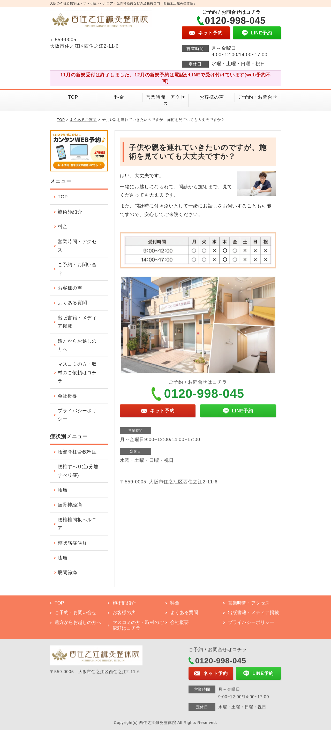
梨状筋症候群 (72, 543)
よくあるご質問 (83, 120)
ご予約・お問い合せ (77, 269)
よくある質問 (72, 302)
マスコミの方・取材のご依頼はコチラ (77, 373)
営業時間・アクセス (165, 100)
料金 (119, 97)
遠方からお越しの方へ (77, 345)
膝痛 (62, 557)
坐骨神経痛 (70, 504)
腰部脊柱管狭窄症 (77, 451)
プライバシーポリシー (77, 415)
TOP (73, 97)
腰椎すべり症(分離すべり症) (78, 471)
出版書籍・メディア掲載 (77, 322)
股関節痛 (67, 572)
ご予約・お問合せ (257, 97)
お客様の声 (211, 97)
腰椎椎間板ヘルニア (77, 524)
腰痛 (62, 490)
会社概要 (67, 396)
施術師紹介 (70, 211)
